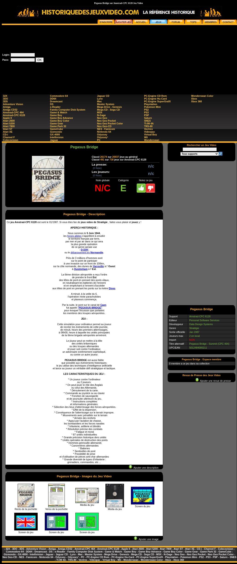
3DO (5, 98)
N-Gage (101, 115)
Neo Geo (102, 118)
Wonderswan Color (202, 95)
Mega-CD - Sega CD (108, 109)
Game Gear (56, 123)
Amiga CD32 (10, 109)
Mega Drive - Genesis (109, 107)
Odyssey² (102, 137)
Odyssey (102, 134)
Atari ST (7, 129)
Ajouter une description (143, 467)
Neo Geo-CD (104, 126)
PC (99, 140)
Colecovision (10, 140)
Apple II (7, 118)
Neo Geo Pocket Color (110, 123)
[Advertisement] (167, 57)
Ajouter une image (146, 539)
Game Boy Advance (61, 118)
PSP (146, 115)
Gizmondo (56, 131)
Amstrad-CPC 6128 (14, 115)
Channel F (9, 137)
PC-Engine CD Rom (155, 95)
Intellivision (57, 137)
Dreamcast (56, 101)
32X (5, 95)
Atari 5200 (9, 123)
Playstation (150, 104)
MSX (99, 112)
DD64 (53, 98)
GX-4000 (55, 134)
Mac (99, 101)
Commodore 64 (59, 95)
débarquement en (87, 252)
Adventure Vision (13, 104)
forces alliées (74, 236)
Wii (146, 137)
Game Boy (56, 115)
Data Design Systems (201, 324)
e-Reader (55, 107)
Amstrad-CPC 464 (13, 112)
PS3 (146, 112)
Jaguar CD (103, 95)
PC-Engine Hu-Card (155, 98)
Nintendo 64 (104, 131)
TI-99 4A (148, 123)
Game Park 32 (58, 126)
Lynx (100, 98)
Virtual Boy (150, 134)
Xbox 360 (196, 101)
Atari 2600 (9, 120)
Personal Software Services (204, 320)
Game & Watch (58, 112)
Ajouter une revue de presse (213, 380)
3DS (5, 101)
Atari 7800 (9, 126)
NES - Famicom (106, 129)
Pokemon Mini (152, 107)
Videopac (149, 131)
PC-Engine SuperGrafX (157, 101)
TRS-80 (148, 126)
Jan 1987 (194, 332)
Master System (105, 104)
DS (52, 104)
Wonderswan (151, 140)
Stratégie (194, 328)
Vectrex (148, 129)
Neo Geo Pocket (106, 120)
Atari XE (7, 131)
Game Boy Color (59, 120)
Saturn (148, 118)
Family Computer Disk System (67, 109)
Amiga (7, 107)
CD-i (5, 134)
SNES (147, 120)
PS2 (146, 109)
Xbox (194, 98)
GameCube (56, 129)
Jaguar (54, 140)
